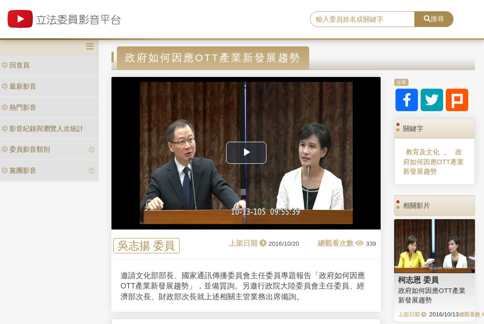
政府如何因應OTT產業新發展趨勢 (433, 161)
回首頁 (15, 65)
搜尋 (434, 18)
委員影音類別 (25, 149)
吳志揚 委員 (146, 245)
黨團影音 (18, 170)
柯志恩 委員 (418, 280)
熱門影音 (18, 107)
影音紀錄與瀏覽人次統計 (42, 128)
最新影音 (18, 86)
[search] (362, 19)
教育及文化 (423, 152)
